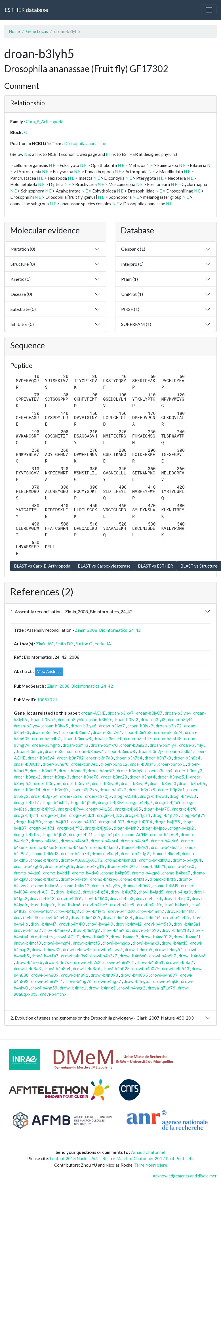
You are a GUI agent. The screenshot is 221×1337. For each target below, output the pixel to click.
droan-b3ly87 (149, 712)
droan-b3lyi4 (180, 719)
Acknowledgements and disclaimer (185, 1175)
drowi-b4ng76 (78, 981)
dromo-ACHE (135, 834)
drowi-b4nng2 (131, 987)
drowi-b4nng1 (102, 987)
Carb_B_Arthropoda (44, 121)
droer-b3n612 (113, 764)
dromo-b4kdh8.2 (154, 860)
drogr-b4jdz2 (109, 815)
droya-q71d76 (161, 987)
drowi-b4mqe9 (124, 936)
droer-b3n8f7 (27, 764)
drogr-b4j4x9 (168, 802)
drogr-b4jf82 (83, 821)
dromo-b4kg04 (187, 860)
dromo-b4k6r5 (134, 840)
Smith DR (64, 643)
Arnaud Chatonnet (148, 1152)
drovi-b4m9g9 (86, 930)
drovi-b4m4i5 (176, 917)
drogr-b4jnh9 (126, 827)
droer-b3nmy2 (188, 770)
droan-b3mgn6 (46, 745)
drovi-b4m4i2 (55, 917)
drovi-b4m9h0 (115, 930)
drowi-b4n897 (164, 975)
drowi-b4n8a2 (179, 962)
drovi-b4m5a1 (187, 923)
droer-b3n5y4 (41, 757)
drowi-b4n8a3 (27, 968)
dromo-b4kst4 (74, 879)
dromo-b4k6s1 (134, 847)
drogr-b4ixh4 (54, 802)
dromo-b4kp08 (115, 872)
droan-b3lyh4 (178, 712)
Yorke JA (103, 643)
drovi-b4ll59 (69, 898)
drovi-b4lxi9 (41, 911)
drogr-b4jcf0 (184, 808)
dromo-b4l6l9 (165, 885)
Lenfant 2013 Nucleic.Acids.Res (80, 1158)
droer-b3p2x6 (83, 789)
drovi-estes (42, 936)
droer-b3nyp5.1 (173, 776)
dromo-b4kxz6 (45, 885)
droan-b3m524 (168, 732)
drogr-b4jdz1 (81, 815)
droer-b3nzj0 (55, 789)
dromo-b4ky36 (106, 885)
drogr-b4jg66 (98, 827)
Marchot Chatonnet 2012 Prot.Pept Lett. (155, 1158)
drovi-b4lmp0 (176, 898)
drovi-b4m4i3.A (85, 917)
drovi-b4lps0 (42, 904)
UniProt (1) (132, 294)
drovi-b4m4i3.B (117, 917)
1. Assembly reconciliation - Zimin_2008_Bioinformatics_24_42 (71, 611)
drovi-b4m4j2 (129, 923)
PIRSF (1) (130, 309)
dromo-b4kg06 (59, 866)
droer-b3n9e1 (84, 764)
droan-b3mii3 (75, 745)
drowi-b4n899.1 (118, 962)
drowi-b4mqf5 (86, 942)
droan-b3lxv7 (121, 712)
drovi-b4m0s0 (121, 911)
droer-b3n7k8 (158, 757)
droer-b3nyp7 (76, 783)
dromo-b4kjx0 (27, 872)
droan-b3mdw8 (76, 738)
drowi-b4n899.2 (46, 981)
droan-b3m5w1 (46, 732)
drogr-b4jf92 (69, 827)
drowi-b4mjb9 (95, 936)
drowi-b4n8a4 (56, 968)
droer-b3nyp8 (105, 783)
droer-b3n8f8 (56, 764)
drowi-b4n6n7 (162, 955)
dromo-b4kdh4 (165, 853)
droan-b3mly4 (163, 745)
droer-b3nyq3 (163, 783)
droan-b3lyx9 (140, 725)
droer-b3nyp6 (47, 783)
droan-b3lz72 (169, 725)
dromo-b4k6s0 (104, 847)
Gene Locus (37, 31)
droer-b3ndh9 (43, 770)
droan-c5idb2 (179, 751)
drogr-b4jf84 (139, 821)
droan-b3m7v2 (107, 732)
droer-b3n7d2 (70, 757)
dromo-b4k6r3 (74, 840)
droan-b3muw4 (89, 751)
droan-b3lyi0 (98, 719)
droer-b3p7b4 (44, 796)
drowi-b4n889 (44, 975)
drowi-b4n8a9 (86, 968)
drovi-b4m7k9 (56, 930)
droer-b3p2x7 (113, 789)
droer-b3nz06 (192, 783)
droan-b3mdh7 (46, 738)
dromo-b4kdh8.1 (120, 860)
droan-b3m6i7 (76, 732)
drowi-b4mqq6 (116, 942)
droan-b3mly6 (29, 751)
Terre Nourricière (150, 1164)
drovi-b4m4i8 (72, 923)
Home (14, 31)
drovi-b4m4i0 (27, 917)
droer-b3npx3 (56, 776)
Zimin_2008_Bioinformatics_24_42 (108, 630)
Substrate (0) (23, 309)
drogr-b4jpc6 (154, 827)
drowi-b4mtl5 (175, 942)
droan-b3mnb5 (59, 751)
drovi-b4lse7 (95, 904)
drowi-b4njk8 (165, 981)
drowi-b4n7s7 (58, 962)
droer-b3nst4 (142, 776)
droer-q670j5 (98, 796)
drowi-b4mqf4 (56, 942)
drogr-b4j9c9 (42, 808)
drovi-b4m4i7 (43, 923)
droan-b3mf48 (168, 738)
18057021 (47, 699)
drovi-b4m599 (145, 930)
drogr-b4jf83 (111, 821)
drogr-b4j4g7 (139, 802)
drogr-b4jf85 (167, 821)
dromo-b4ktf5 (133, 879)
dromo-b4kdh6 (44, 860)
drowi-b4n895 (134, 975)
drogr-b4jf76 (165, 815)
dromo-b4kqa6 (146, 872)
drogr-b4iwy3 (183, 796)
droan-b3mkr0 (104, 745)
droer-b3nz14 (27, 789)
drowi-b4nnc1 (73, 987)
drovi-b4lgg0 (178, 891)
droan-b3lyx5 (55, 725)
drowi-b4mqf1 (187, 936)
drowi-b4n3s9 (74, 955)
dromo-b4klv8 (85, 872)
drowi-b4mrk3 (145, 942)
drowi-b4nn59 (43, 987)
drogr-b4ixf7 (26, 802)
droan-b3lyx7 (112, 725)
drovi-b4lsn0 (175, 904)
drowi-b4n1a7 (44, 955)
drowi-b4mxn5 (138, 949)
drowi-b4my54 (169, 949)
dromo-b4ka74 (75, 853)
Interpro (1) (132, 264)
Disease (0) (21, 294)
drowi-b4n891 (74, 975)
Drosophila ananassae (85, 143)
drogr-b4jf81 (56, 821)
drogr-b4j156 (99, 808)
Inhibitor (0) (22, 324)
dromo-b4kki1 (56, 872)
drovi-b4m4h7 (150, 911)
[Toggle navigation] (208, 10)
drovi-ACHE (41, 891)
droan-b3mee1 (107, 738)
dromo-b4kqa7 (176, 872)
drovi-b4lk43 (42, 898)
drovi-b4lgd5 (150, 891)
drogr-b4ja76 (156, 808)
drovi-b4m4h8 (180, 911)
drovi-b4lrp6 (68, 904)
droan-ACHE (93, 712)
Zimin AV (44, 643)
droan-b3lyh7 (42, 719)
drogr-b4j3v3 (111, 802)
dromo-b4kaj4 (105, 853)
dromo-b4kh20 (121, 866)
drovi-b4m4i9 (100, 923)
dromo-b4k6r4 (104, 840)
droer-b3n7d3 (99, 757)
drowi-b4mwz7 (108, 949)
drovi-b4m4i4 (148, 917)
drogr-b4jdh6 (54, 815)
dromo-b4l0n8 (136, 885)
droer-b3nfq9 (130, 770)
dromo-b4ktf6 (163, 879)
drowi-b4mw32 (46, 949)
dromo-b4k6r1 (44, 840)
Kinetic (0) (20, 279)
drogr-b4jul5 (107, 834)
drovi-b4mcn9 (53, 994)
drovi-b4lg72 (123, 891)
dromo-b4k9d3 (44, 853)
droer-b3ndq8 (72, 770)
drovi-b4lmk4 (148, 898)
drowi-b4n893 (104, 975)
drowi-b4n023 (116, 968)
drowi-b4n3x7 (103, 955)
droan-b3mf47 (137, 738)
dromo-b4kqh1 (44, 879)
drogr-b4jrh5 (26, 834)
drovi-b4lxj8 (67, 911)
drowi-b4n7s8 (87, 962)
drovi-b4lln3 (121, 898)
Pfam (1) (129, 279)
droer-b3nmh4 (158, 770)
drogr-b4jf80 (28, 821)
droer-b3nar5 (143, 764)
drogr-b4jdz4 (137, 815)
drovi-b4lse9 (122, 904)
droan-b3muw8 (120, 751)
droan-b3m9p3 (137, 732)
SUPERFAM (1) (136, 324)
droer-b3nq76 (85, 776)
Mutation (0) (22, 249)
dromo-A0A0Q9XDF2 (82, 860)
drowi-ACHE (67, 936)
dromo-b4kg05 (28, 866)
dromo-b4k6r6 (164, 840)
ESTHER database (26, 10)
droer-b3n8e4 (187, 757)
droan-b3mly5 (192, 745)
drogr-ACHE (125, 796)
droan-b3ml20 (133, 745)
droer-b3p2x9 (142, 789)
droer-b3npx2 (27, 776)
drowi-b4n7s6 (29, 962)
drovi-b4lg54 (95, 891)
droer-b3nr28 (114, 776)
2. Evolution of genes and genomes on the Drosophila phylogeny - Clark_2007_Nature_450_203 (101, 1017)
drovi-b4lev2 (68, 891)
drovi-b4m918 (175, 930)
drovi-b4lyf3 (93, 911)
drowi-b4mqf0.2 (156, 936)
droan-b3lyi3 (153, 719)
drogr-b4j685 (128, 808)
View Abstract (49, 671)
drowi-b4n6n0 (133, 955)
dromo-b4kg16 (90, 866)
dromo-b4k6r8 (44, 847)
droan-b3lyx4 (27, 725)
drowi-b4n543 (175, 968)
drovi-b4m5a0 (157, 923)
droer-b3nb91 (171, 764)
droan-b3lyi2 (125, 719)
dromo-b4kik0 (181, 866)
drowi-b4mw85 (77, 949)
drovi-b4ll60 (95, 898)
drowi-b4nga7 (107, 981)
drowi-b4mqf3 (27, 942)
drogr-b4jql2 (181, 827)
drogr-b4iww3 (153, 796)
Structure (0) (22, 264)
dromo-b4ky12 (75, 885)
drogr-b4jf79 (193, 815)
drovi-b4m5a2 (27, 930)
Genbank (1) (133, 249)
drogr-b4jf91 (41, 827)
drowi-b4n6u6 (192, 955)
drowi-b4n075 (145, 968)
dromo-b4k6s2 (165, 847)
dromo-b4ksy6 (104, 879)
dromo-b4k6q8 (164, 834)
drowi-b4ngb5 (137, 981)
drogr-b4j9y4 (71, 808)
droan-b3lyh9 (71, 719)
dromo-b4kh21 (151, 866)
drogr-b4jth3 (53, 834)
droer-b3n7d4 (128, 757)
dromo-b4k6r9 (74, 847)
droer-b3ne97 (101, 770)
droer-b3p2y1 (171, 789)
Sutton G (83, 643)
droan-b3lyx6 (83, 725)
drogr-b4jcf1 (26, 815)
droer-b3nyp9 (134, 783)
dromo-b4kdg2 (135, 853)
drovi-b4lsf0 (149, 904)
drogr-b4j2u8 (82, 802)
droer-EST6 (71, 796)
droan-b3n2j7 (151, 751)
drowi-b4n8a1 (149, 962)
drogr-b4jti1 (81, 834)
